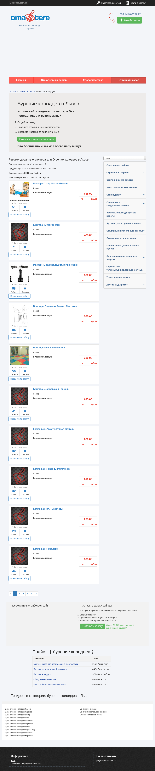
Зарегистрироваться (109, 3)
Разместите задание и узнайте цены (36, 139)
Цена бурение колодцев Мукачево (19, 733)
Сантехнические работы (120, 180)
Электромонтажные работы (122, 187)
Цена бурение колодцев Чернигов (19, 724)
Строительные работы (119, 172)
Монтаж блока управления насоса (50, 684)
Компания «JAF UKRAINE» (48, 509)
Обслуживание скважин (45, 679)
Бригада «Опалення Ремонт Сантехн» (55, 306)
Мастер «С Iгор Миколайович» (50, 183)
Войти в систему (136, 3)
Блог (13, 760)
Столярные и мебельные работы (125, 230)
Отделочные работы (118, 165)
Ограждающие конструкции (122, 238)
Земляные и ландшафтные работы (121, 214)
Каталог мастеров (92, 80)
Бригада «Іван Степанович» (49, 347)
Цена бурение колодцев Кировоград (20, 730)
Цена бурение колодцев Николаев (19, 721)
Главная (21, 80)
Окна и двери (114, 194)
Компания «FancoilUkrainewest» (51, 469)
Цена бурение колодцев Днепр (17, 715)
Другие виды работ (117, 284)
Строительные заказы (54, 80)
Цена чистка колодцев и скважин (93, 712)
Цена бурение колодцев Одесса (18, 709)
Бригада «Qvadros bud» (47, 225)
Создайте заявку (130, 20)
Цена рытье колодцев (88, 709)
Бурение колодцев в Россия (91, 715)
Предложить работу (19, 214)
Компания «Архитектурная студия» (53, 429)
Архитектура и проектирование (124, 223)
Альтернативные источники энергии (122, 257)
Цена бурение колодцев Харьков (18, 712)
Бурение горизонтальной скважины (50, 669)
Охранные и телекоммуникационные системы (125, 268)
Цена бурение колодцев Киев (17, 718)
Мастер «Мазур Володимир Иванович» (55, 265)
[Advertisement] (77, 53)
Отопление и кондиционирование (118, 204)
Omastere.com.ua (18, 3)
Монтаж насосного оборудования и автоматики (56, 664)
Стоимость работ (129, 80)
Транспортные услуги (118, 277)
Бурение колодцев (42, 674)
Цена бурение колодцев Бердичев (19, 736)
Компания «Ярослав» (45, 549)
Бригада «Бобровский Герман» (51, 389)
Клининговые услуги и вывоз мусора (123, 247)
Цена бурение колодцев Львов (17, 727)
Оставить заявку (92, 626)
